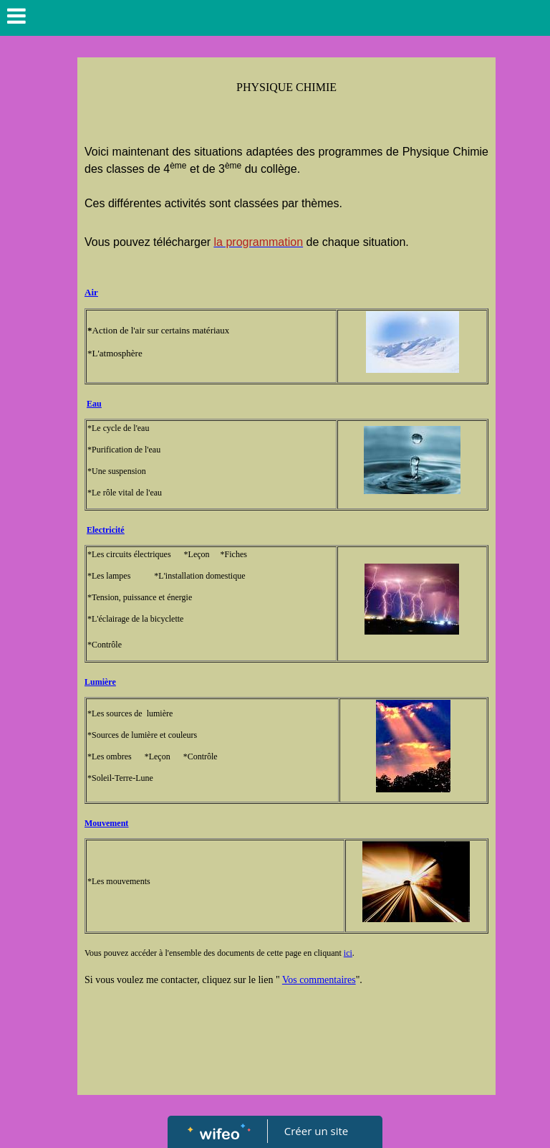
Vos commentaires (319, 979)
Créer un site (316, 1131)
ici (348, 953)
